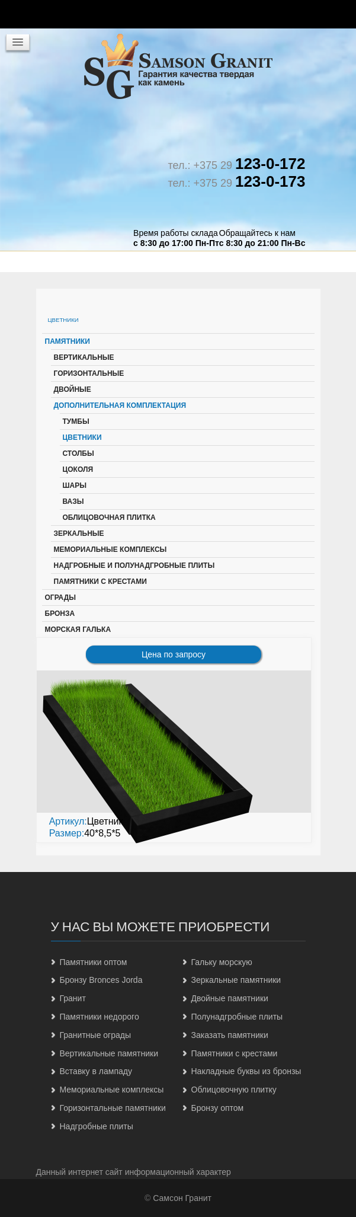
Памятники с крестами (100, 581)
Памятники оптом (93, 962)
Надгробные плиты (96, 1126)
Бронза (60, 613)
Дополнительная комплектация (120, 405)
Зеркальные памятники (236, 980)
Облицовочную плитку (234, 1089)
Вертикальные (84, 357)
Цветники (82, 437)
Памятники (67, 341)
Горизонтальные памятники (113, 1108)
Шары (74, 485)
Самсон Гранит (182, 1198)
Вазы (73, 501)
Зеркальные (79, 533)
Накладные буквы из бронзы (246, 1071)
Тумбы (76, 421)
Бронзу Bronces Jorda (101, 980)
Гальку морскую (221, 962)
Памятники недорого (99, 1016)
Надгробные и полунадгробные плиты (134, 565)
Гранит (73, 998)
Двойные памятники (229, 998)
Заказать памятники (229, 1035)
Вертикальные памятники (109, 1053)
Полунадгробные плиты (237, 1016)
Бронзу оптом (217, 1108)
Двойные (72, 389)
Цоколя (78, 469)
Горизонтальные (89, 373)
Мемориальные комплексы (110, 549)
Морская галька (78, 629)
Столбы (78, 453)
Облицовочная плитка (109, 517)
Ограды (60, 597)
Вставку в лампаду (96, 1071)
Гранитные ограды (96, 1035)
